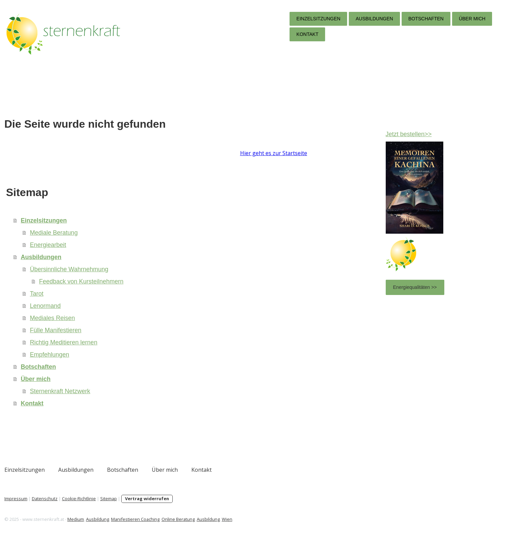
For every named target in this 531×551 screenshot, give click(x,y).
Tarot (112, 301)
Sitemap (183, 507)
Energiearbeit (123, 253)
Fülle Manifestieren (130, 338)
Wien (302, 527)
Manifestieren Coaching (210, 527)
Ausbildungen (299, 18)
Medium (150, 527)
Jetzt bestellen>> (375, 134)
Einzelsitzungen (243, 18)
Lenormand (120, 314)
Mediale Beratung (129, 240)
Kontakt (232, 34)
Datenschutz (119, 507)
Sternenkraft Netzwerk (135, 399)
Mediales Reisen (127, 326)
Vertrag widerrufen (222, 507)
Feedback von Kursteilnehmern (156, 289)
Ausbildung (172, 527)
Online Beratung (253, 527)
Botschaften (350, 18)
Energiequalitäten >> (381, 287)
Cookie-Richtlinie (154, 507)
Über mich (397, 18)
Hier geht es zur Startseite (131, 161)
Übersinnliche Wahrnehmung (144, 277)
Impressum (90, 507)
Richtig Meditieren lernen (138, 350)
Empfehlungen (124, 362)
